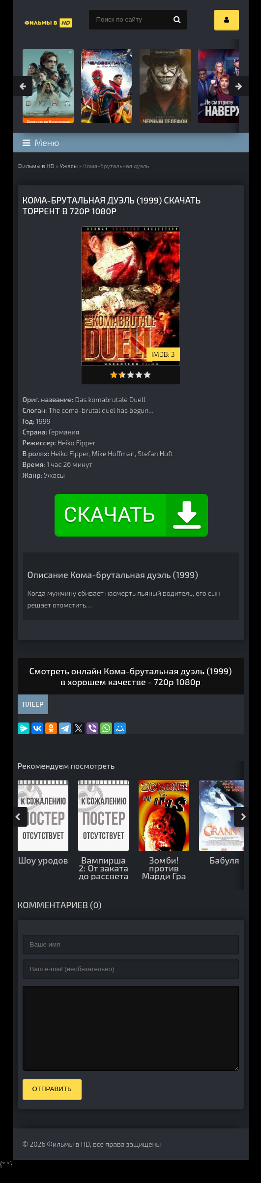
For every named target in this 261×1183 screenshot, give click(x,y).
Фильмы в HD (36, 165)
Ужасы (68, 165)
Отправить (52, 1103)
